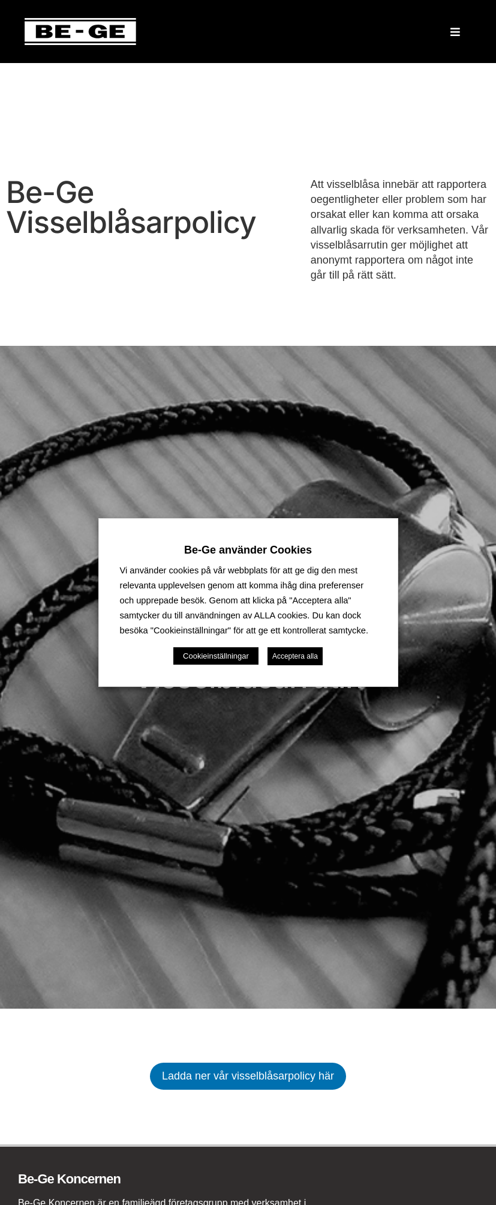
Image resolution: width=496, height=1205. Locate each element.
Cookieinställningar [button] (216, 655)
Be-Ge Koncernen (69, 1178)
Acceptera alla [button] (295, 656)
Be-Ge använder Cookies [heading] (248, 550)
